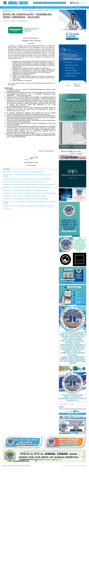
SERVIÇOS (48, 7)
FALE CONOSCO (55, 7)
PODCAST (43, 7)
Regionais (25, 10)
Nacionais (51, 10)
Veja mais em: (6, 10)
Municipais (19, 10)
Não (71, 411)
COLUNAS (31, 7)
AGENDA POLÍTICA (19, 7)
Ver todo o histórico (8, 208)
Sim (68, 411)
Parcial (77, 411)
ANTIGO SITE (77, 7)
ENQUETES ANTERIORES (72, 413)
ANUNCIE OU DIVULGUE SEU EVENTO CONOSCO (74, 465)
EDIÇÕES (71, 7)
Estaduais (31, 10)
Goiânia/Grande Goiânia (41, 10)
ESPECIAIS (37, 7)
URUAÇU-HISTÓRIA (63, 7)
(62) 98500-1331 (82, 3)
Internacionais (7, 11)
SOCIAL (25, 7)
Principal (13, 10)
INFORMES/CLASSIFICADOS (8, 7)
